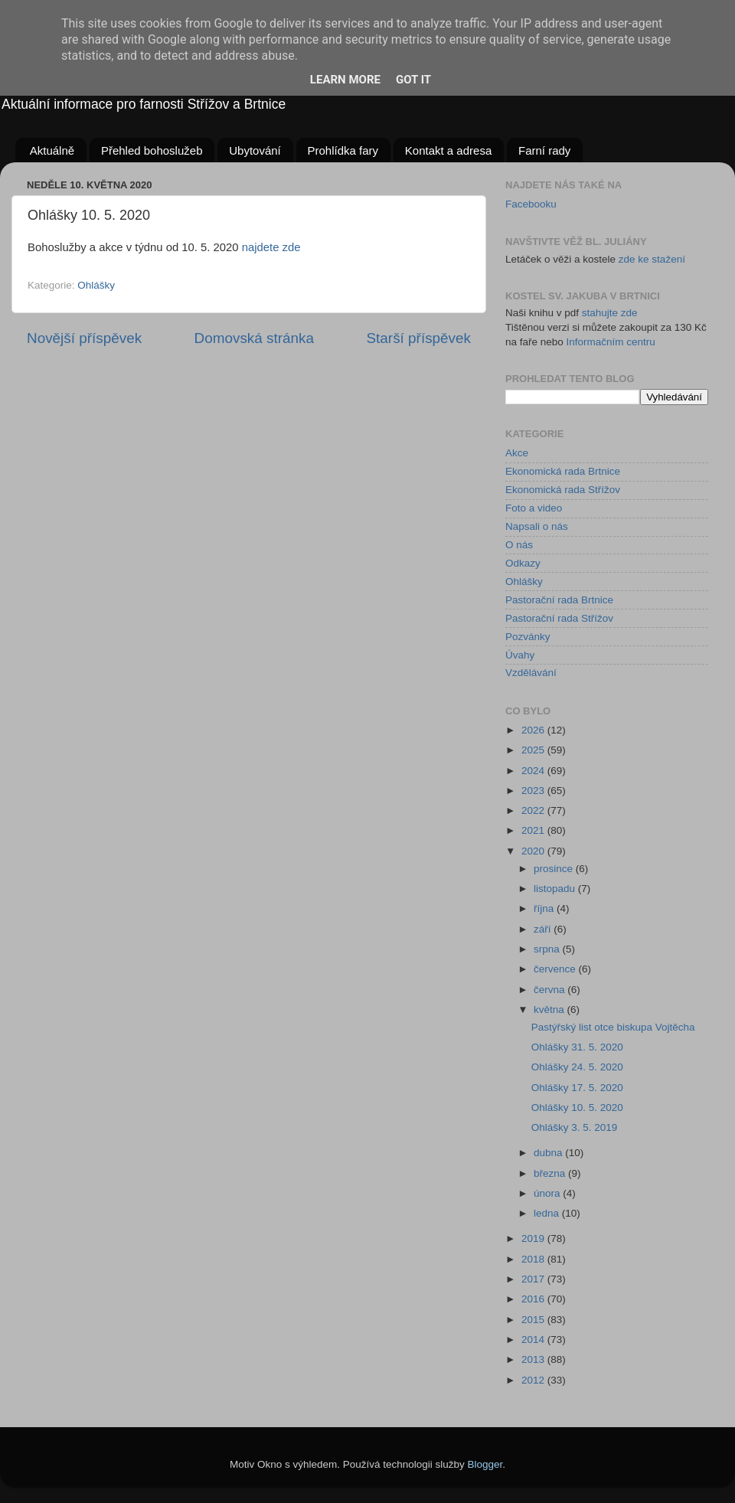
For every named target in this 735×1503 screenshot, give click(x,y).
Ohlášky (96, 285)
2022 (534, 810)
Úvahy (519, 655)
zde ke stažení (652, 259)
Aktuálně (52, 150)
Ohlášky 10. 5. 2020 (577, 1107)
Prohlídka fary (343, 150)
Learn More (345, 80)
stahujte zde (610, 313)
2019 (534, 1238)
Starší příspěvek (419, 338)
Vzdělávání (531, 672)
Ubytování (255, 150)
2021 (534, 830)
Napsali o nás (536, 526)
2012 (534, 1380)
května (550, 1009)
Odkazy (523, 563)
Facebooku (531, 204)
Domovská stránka (254, 338)
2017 (534, 1279)
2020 (534, 851)
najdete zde (271, 247)
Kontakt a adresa (448, 150)
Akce (516, 453)
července (556, 969)
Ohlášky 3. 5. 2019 (574, 1127)
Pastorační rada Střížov (559, 618)
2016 (534, 1299)
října (545, 908)
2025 (534, 750)
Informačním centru (611, 342)
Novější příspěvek (84, 338)
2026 (534, 730)
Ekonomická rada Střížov (562, 489)
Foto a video (533, 508)
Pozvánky (527, 636)
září (544, 929)
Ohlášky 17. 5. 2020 (577, 1087)
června (550, 989)
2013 (534, 1359)
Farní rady (544, 150)
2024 (534, 770)
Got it (413, 80)
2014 (534, 1339)
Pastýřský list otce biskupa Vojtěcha (613, 1027)
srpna (548, 949)
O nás (519, 545)
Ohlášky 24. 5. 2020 (577, 1067)
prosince (555, 868)
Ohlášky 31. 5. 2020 (577, 1047)
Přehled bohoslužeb (152, 150)
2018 (534, 1259)
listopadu (556, 888)
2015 (534, 1319)
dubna (549, 1152)
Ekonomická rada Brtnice (562, 471)
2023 (534, 790)
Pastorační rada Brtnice (559, 600)
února (548, 1193)
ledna (548, 1213)
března (551, 1173)
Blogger (485, 1464)
